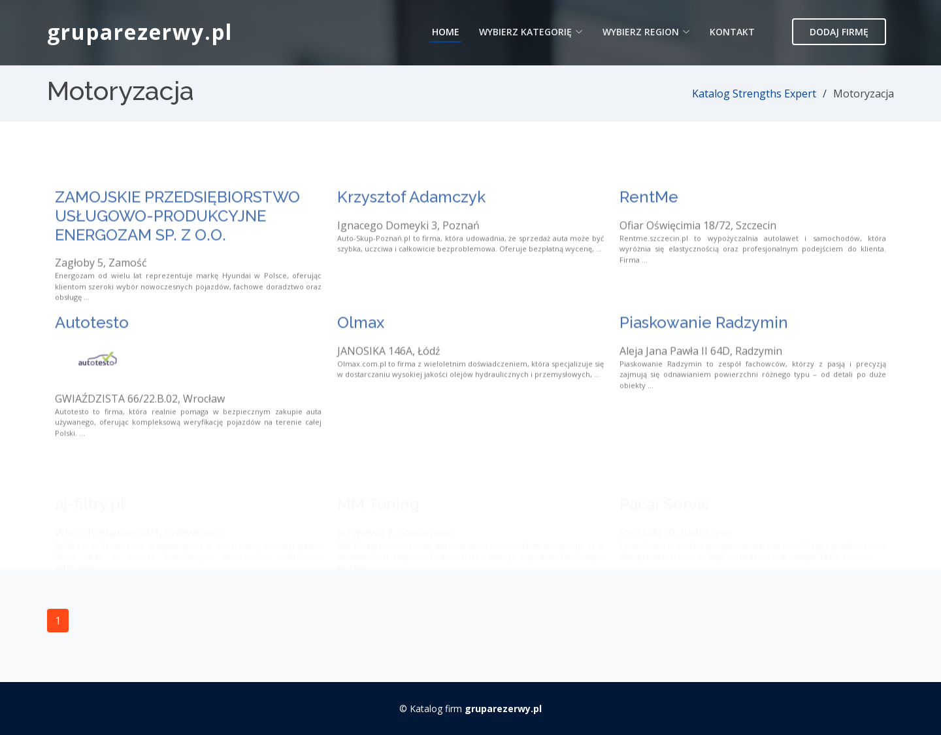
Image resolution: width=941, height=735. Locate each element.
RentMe (648, 214)
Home (445, 32)
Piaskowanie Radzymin (703, 340)
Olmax (360, 340)
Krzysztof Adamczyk (411, 214)
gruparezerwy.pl (140, 32)
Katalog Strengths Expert (754, 93)
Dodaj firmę (839, 32)
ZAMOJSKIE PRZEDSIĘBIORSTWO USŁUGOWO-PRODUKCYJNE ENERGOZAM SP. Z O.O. (177, 233)
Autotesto (92, 340)
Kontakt (732, 32)
